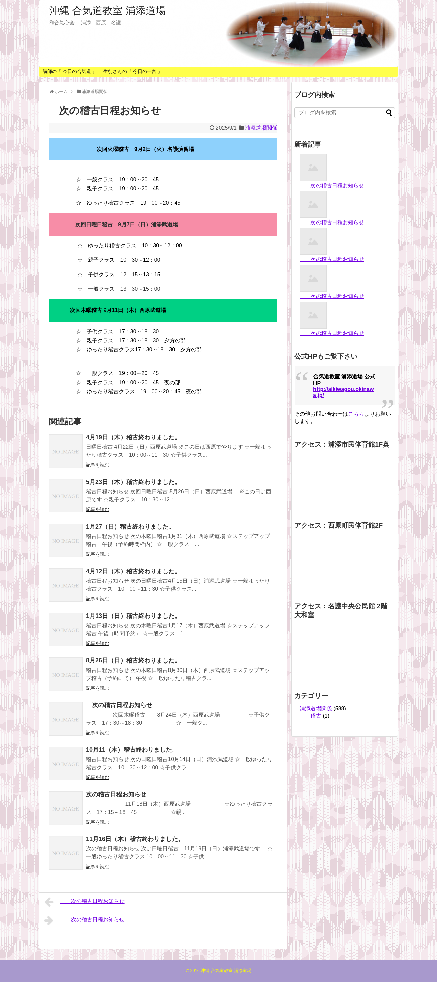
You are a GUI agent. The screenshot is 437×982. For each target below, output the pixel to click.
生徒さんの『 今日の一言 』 (132, 71)
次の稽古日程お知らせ (119, 705)
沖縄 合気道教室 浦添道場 (107, 10)
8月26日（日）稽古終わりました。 (133, 660)
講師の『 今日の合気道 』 (70, 71)
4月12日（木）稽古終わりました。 (133, 571)
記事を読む (97, 465)
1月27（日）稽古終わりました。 (130, 526)
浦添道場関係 (261, 128)
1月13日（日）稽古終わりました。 (133, 615)
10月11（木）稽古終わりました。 (132, 749)
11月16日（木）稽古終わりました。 (135, 839)
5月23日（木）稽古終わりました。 (133, 482)
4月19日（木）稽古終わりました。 (133, 437)
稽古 (315, 716)
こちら (356, 414)
